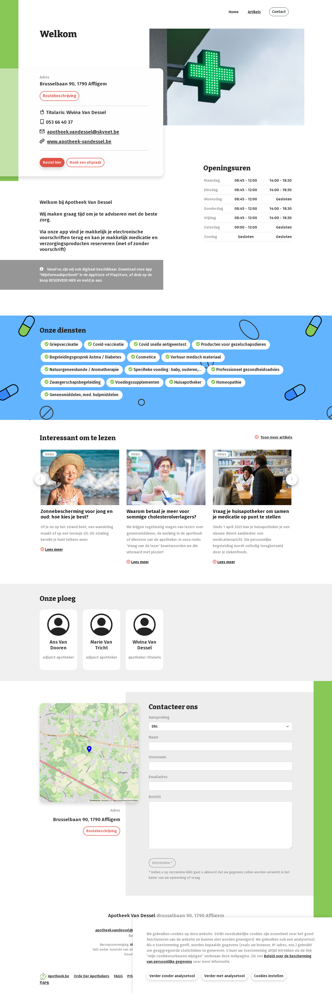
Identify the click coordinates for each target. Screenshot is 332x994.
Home (234, 12)
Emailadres (158, 777)
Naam (153, 737)
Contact (279, 11)
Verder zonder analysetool (172, 976)
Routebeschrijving (59, 95)
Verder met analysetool (224, 976)
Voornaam (157, 757)
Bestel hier (52, 162)
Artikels (254, 12)
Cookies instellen (268, 976)
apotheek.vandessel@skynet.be (83, 132)
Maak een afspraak (85, 162)
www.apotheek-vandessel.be (79, 142)
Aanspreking (159, 717)
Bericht (155, 797)
